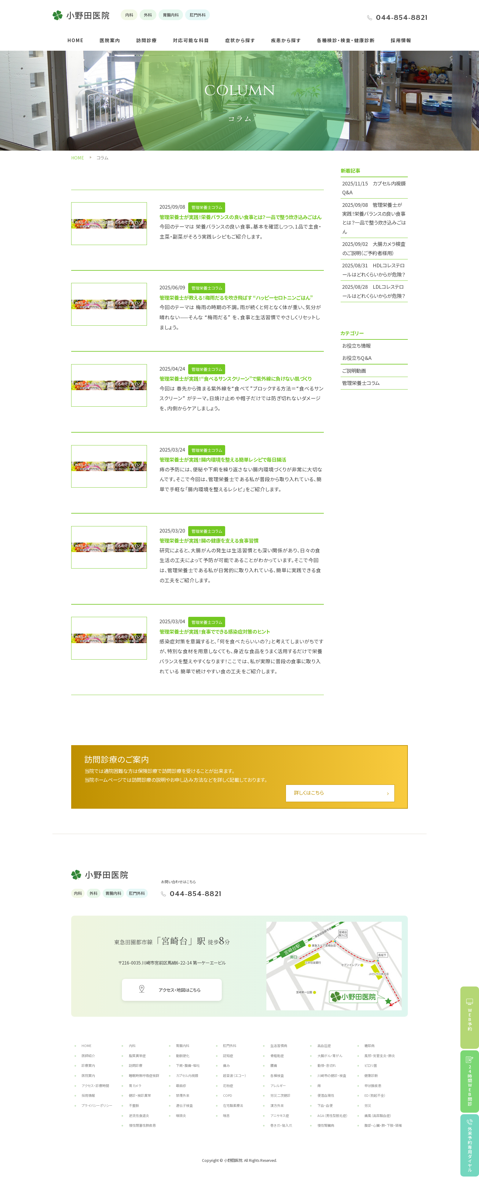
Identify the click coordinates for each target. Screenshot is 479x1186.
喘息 (226, 1115)
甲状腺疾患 (372, 1085)
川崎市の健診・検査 (331, 1075)
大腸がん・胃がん (329, 1055)
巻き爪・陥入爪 (281, 1125)
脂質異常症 (137, 1055)
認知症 (228, 1055)
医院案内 (110, 40)
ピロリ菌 (370, 1065)
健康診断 (371, 1075)
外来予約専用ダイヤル (469, 1149)
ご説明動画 (354, 370)
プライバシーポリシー (97, 1105)
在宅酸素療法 (233, 1105)
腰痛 (273, 1065)
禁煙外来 (182, 1095)
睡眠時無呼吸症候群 (144, 1075)
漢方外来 (277, 1105)
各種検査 (277, 1075)
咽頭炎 (181, 1115)
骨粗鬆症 (277, 1055)
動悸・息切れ (326, 1065)
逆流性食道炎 (139, 1115)
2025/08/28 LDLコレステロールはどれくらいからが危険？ (373, 291)
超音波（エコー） (235, 1075)
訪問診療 (146, 40)
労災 (367, 1105)
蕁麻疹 (181, 1085)
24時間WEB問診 (469, 1085)
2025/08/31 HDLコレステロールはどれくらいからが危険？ (373, 270)
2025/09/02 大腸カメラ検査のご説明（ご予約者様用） (373, 248)
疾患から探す (286, 40)
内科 (132, 1045)
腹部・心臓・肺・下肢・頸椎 (383, 1125)
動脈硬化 (182, 1055)
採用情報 (401, 40)
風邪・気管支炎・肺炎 (379, 1055)
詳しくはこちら (309, 792)
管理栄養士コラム (361, 382)
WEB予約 (469, 1019)
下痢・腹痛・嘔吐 (188, 1065)
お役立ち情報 (356, 345)
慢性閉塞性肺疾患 (142, 1125)
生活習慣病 (278, 1045)
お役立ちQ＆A (356, 357)
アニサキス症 (279, 1115)
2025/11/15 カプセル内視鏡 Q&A (374, 188)
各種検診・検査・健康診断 (346, 40)
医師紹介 (88, 1055)
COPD (227, 1095)
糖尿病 (369, 1045)
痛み (226, 1065)
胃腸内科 (182, 1045)
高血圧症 (324, 1045)
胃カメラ (135, 1085)
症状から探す (240, 40)
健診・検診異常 (140, 1095)
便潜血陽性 (325, 1095)
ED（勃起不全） (375, 1095)
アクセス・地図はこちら (179, 990)
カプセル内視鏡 (187, 1075)
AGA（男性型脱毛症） (332, 1115)
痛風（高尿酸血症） (378, 1115)
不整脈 (134, 1105)
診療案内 (88, 1065)
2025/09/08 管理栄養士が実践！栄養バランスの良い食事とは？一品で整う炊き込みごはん (374, 218)
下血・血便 (325, 1105)
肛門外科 (229, 1045)
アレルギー (278, 1085)
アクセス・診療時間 (95, 1085)
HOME (76, 40)
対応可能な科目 (191, 40)
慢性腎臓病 (325, 1125)
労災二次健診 (280, 1095)
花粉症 (228, 1085)
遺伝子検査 (184, 1105)
